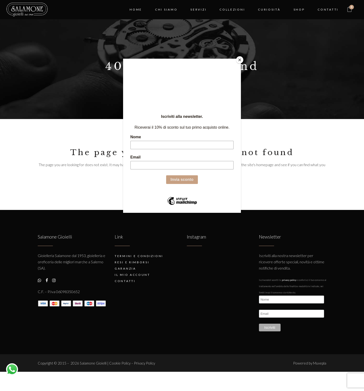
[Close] (239, 59)
